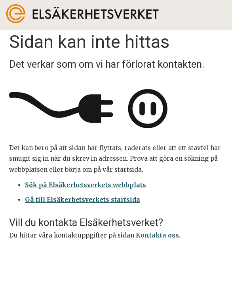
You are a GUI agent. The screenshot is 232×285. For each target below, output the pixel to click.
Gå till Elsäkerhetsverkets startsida (82, 199)
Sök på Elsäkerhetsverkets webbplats (85, 185)
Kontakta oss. (158, 235)
